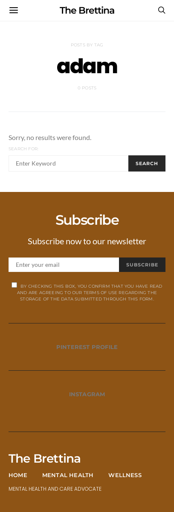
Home (18, 475)
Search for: (23, 149)
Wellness (125, 475)
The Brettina (87, 10)
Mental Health (68, 475)
